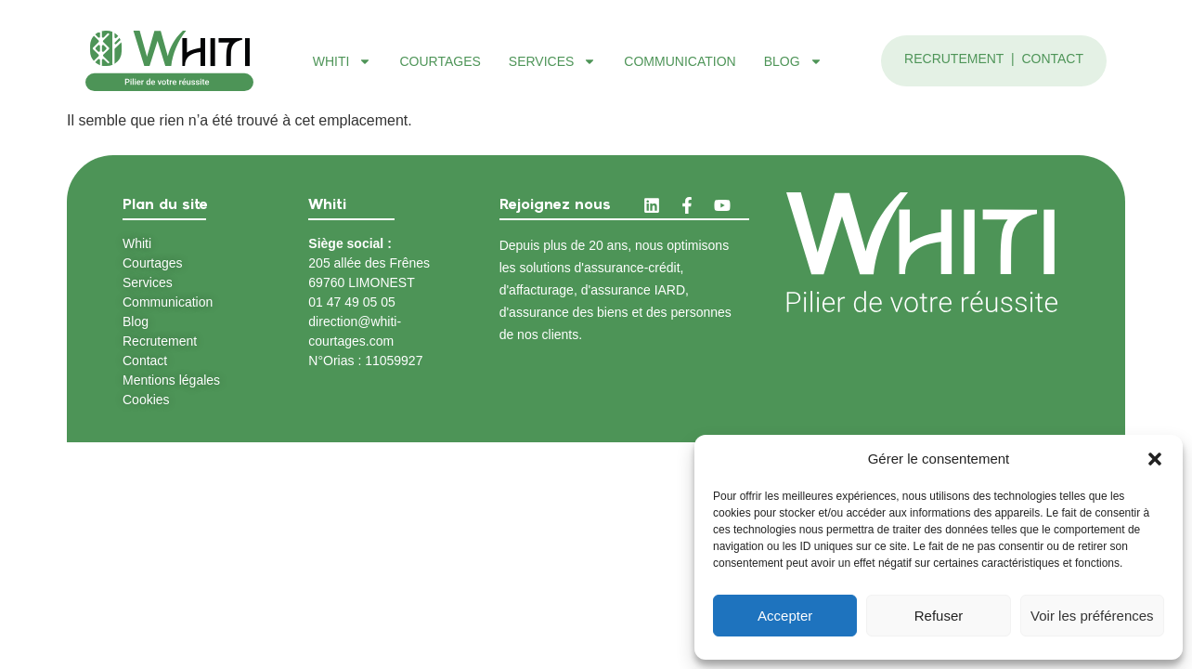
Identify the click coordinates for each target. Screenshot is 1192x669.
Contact (1052, 58)
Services (553, 61)
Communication (679, 61)
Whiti (342, 61)
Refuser (939, 615)
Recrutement (955, 58)
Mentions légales (171, 380)
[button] (1155, 459)
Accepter (785, 615)
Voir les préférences (1092, 615)
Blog (793, 61)
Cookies (146, 399)
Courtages (439, 61)
